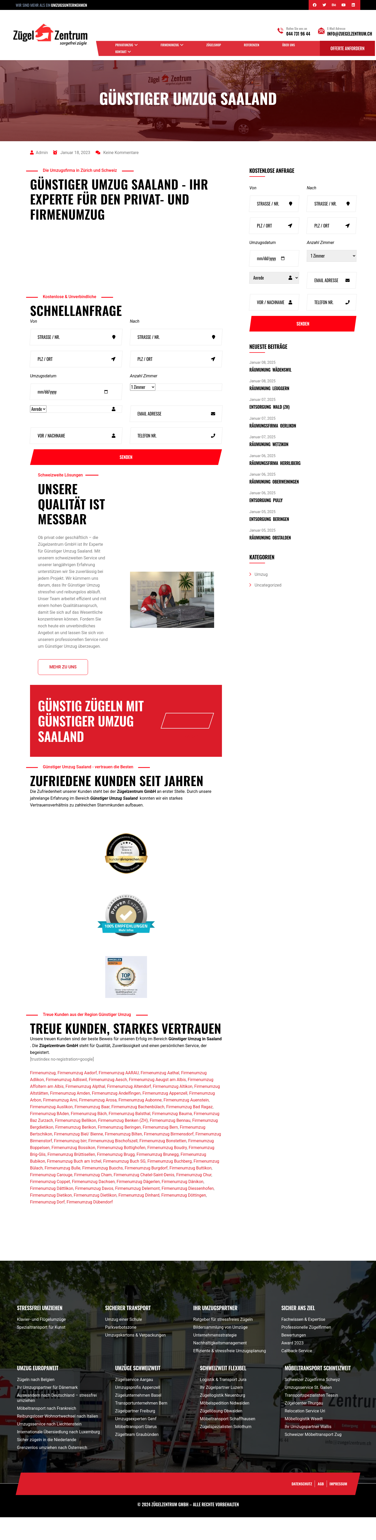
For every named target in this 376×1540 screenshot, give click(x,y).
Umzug (261, 574)
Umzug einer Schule (123, 1342)
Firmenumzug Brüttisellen (71, 1177)
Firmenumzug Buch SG (124, 1183)
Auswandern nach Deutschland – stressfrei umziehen (57, 1421)
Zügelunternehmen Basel (138, 1418)
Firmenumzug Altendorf (129, 1109)
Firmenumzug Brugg (115, 1177)
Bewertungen (293, 1357)
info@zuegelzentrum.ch (349, 34)
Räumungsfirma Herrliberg (275, 464)
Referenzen (251, 45)
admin (39, 153)
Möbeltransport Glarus (136, 1449)
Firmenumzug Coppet (50, 1204)
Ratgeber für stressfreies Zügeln (223, 1342)
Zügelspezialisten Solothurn (225, 1449)
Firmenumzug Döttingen (183, 1217)
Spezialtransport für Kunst (41, 1350)
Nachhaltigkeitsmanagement (220, 1365)
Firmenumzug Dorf (47, 1224)
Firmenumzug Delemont (137, 1211)
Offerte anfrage (192, 728)
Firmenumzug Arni (60, 1122)
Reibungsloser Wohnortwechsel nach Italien (57, 1438)
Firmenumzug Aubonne (140, 1122)
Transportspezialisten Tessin (311, 1418)
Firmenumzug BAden (49, 1136)
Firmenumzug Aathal (159, 1095)
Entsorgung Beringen (269, 519)
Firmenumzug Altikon (172, 1109)
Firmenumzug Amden (70, 1115)
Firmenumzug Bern (160, 1149)
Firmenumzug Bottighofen (121, 1170)
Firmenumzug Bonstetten (162, 1163)
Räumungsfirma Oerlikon (272, 426)
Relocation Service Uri (305, 1433)
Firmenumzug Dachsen (93, 1204)
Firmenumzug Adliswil (66, 1102)
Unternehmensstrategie (215, 1357)
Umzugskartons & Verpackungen (135, 1357)
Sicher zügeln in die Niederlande (46, 1462)
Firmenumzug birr (70, 1163)
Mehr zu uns (63, 671)
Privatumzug (124, 45)
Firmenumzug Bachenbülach (137, 1129)
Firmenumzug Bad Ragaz (189, 1129)
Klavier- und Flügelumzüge (41, 1342)
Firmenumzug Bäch (89, 1136)
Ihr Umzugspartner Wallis (308, 1449)
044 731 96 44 (298, 34)
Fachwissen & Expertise (303, 1342)
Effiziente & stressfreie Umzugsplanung (229, 1373)
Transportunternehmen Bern (141, 1425)
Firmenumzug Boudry (167, 1170)
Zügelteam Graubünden (137, 1457)
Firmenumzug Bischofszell (112, 1163)
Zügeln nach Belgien (36, 1402)
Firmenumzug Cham (93, 1197)
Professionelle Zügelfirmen (306, 1350)
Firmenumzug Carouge (51, 1197)
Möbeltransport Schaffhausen (227, 1441)
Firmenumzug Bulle (62, 1190)
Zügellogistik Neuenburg (222, 1418)
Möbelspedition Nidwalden (224, 1425)
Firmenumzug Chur (194, 1197)
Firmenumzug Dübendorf (90, 1224)
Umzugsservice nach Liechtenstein (49, 1446)
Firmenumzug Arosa (98, 1122)
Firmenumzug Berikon (75, 1149)
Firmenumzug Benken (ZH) (123, 1143)
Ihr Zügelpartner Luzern (221, 1410)
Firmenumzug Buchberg (169, 1183)
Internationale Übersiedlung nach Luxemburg (58, 1454)
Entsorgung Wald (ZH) (269, 407)
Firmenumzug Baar (91, 1129)
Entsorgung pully (266, 501)
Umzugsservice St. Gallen (308, 1410)
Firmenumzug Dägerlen (138, 1204)
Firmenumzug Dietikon (51, 1217)
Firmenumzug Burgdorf (146, 1190)
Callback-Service (296, 1373)
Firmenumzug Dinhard (138, 1217)
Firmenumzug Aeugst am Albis (157, 1102)
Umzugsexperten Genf (135, 1441)
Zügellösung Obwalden (221, 1433)
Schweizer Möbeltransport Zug (313, 1457)
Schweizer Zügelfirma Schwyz (312, 1402)
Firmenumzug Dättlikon (51, 1211)
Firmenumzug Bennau (170, 1143)
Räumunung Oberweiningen (274, 482)
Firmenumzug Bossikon (73, 1170)
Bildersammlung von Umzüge (220, 1350)
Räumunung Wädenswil (270, 370)
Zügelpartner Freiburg (135, 1433)
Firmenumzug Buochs (102, 1190)
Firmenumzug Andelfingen (116, 1115)
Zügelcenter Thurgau (304, 1425)
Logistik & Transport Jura (223, 1402)
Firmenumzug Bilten (123, 1156)
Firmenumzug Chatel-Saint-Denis (144, 1197)
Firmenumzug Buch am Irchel (74, 1183)
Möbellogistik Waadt (303, 1441)
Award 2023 (292, 1365)
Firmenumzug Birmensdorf (168, 1156)
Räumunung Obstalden (270, 538)
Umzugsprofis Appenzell (137, 1410)
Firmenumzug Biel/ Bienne (78, 1156)
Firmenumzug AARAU (119, 1095)
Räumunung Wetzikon (268, 445)
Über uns (288, 45)
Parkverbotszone (121, 1350)
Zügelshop (213, 45)
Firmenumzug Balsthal (129, 1136)
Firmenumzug (170, 45)
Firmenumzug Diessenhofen (188, 1211)
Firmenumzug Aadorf (77, 1095)
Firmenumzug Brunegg (158, 1177)
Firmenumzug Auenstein (186, 1122)
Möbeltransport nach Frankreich (46, 1431)
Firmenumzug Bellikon (75, 1143)
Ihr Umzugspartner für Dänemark (47, 1410)
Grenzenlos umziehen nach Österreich (52, 1470)
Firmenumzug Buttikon (190, 1190)
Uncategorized (268, 585)
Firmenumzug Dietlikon (95, 1217)
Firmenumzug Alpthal (85, 1109)
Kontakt (121, 51)
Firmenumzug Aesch (108, 1102)
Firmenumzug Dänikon (182, 1204)
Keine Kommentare (117, 153)
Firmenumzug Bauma (172, 1136)
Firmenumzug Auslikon (51, 1129)
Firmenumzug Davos (94, 1211)
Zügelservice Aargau (134, 1402)
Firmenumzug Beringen (119, 1149)
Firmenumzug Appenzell (165, 1115)
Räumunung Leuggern (269, 389)
